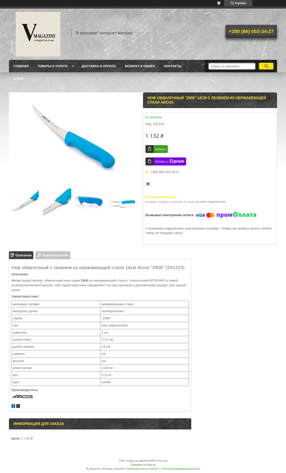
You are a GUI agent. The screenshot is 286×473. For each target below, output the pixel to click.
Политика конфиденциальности (180, 468)
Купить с (169, 161)
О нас (18, 78)
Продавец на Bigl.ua (143, 464)
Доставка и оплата (99, 66)
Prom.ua (162, 460)
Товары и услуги (53, 66)
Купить (160, 149)
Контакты (172, 66)
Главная (21, 66)
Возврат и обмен (140, 66)
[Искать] (266, 66)
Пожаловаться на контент (142, 468)
